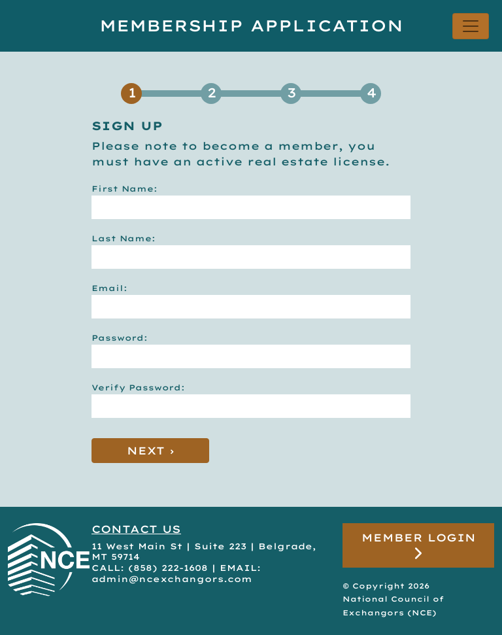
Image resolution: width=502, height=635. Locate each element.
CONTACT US (136, 529)
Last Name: (124, 238)
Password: (120, 338)
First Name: (125, 189)
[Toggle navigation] (470, 26)
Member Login (418, 545)
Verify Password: (138, 387)
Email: (109, 288)
